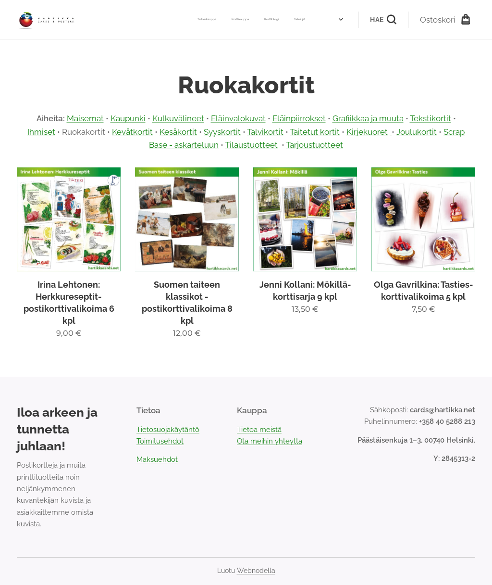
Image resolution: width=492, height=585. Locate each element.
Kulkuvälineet (178, 118)
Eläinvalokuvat (238, 118)
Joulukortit (416, 132)
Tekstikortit (430, 118)
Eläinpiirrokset (299, 118)
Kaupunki (128, 118)
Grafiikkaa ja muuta (368, 118)
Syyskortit (222, 132)
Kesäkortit (178, 132)
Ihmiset (41, 132)
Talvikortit (265, 132)
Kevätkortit (132, 132)
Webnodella (256, 570)
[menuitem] (236, 20)
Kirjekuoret (367, 132)
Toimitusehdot (160, 441)
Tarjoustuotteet (314, 145)
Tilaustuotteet (251, 145)
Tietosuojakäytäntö (167, 429)
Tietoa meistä (259, 429)
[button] (383, 20)
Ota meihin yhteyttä (269, 441)
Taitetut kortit (315, 132)
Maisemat (85, 118)
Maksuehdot (157, 459)
